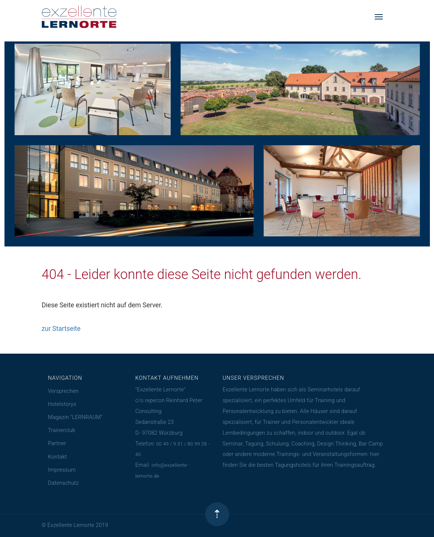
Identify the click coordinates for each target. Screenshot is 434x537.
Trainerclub (61, 430)
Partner (57, 443)
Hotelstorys (62, 404)
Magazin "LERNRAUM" (75, 417)
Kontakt (57, 457)
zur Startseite (61, 328)
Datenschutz (63, 483)
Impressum (62, 470)
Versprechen (63, 391)
